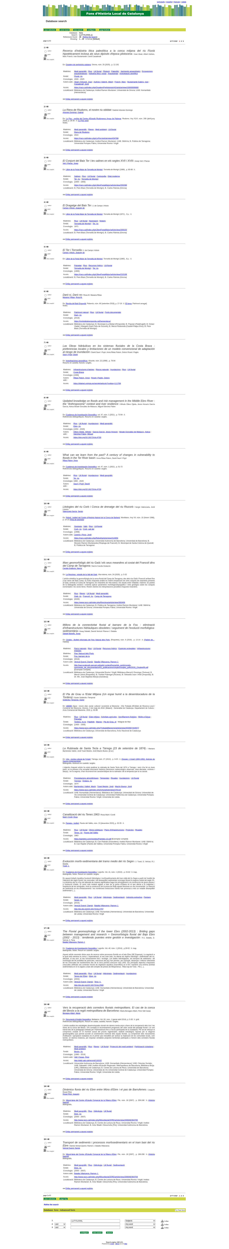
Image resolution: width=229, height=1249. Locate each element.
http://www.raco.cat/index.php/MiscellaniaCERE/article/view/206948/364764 (106, 1177)
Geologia (78, 526)
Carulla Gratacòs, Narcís (72, 568)
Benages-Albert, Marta (71, 1013)
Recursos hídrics (96, 265)
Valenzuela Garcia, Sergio (73, 511)
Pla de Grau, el (110, 722)
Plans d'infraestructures (114, 830)
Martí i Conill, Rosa (70, 817)
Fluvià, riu (78, 76)
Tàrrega (77, 781)
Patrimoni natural (81, 312)
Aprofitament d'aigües (127, 717)
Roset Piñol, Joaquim (71, 1094)
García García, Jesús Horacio (105, 432)
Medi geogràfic (80, 71)
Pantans (147, 897)
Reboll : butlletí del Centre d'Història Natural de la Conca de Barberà (93, 518)
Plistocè (106, 71)
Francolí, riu (88, 596)
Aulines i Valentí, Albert (103, 82)
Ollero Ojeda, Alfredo (82, 432)
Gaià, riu (77, 596)
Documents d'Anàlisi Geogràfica (78, 1019)
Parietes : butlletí (72, 823)
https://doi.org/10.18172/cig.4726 (87, 489)
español (169, 2)
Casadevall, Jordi (81, 84)
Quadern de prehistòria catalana (78, 65)
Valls (85, 526)
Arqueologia (113, 73)
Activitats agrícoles (109, 717)
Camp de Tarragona (103, 596)
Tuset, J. (66, 866)
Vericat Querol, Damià (83, 662)
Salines (77, 176)
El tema (129, 304)
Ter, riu (77, 179)
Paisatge (78, 265)
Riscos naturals (102, 369)
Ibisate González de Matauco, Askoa (134, 432)
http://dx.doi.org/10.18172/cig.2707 (88, 909)
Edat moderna (114, 176)
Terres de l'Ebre (80, 976)
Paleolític (115, 71)
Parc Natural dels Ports (84, 653)
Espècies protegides (127, 648)
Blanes (99, 722)
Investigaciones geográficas (76, 361)
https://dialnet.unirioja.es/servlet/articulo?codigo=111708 (97, 383)
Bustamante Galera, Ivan (137, 82)
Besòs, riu (78, 1051)
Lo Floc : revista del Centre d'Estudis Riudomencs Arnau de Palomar (93, 119)
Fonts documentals (113, 312)
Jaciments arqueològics (130, 71)
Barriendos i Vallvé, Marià (85, 786)
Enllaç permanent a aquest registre (79, 99)
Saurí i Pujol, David (70, 355)
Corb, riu (77, 529)
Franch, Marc (120, 82)
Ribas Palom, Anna (81, 378)
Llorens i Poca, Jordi (82, 535)
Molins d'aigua (144, 717)
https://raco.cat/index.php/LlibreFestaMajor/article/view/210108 (100, 274)
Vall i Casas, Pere (81, 1057)
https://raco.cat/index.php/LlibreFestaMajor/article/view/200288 (100, 185)
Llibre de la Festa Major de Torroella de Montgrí (84, 170)
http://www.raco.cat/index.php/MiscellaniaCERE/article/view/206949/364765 (106, 1120)
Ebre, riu (77, 426)
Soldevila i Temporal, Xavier (73, 700)
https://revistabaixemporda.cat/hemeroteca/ (92, 321)
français (177, 2)
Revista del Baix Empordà (76, 304)
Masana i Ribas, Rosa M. (72, 297)
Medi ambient (101, 129)
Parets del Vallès (91, 833)
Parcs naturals (80, 648)
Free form (181, 1210)
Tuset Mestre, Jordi (105, 786)
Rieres (91, 129)
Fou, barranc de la (82, 656)
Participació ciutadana (144, 1046)
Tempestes (104, 778)
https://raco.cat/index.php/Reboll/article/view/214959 (96, 538)
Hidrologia (107, 897)
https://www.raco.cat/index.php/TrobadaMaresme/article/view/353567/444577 (106, 728)
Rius (90, 71)
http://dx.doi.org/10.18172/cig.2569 (88, 985)
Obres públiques (96, 830)
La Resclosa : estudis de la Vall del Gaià (81, 575)
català (183, 2)
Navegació (93, 221)
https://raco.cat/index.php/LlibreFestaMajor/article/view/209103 (100, 230)
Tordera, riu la (80, 722)
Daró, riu (77, 315)
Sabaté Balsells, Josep (71, 634)
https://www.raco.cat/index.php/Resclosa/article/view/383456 (99, 602)
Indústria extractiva (134, 897)
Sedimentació (119, 897)
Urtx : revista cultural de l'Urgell (78, 759)
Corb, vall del (88, 529)
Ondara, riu (87, 781)
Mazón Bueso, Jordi (123, 786)
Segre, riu (78, 900)
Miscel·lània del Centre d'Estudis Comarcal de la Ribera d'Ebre (91, 1100)
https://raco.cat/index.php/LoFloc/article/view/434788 (96, 138)
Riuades (114, 778)
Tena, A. (97, 982)
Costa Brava (78, 372)
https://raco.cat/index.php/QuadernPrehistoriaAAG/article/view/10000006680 (106, 87)
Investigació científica (129, 73)
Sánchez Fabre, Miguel (83, 434)
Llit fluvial (97, 71)
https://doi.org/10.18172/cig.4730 (87, 437)
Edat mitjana (94, 717)
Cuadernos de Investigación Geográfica (81, 415)
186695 (69, 706)
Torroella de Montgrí (89, 179)
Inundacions (115, 369)
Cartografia (101, 176)
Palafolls (90, 722)
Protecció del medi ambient (121, 1046)
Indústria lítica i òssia (97, 73)
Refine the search (90, 37)
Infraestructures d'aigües (83, 369)
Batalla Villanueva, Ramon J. (106, 662)
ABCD (117, 1244)
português (161, 2)
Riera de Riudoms (81, 132)
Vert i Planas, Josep (70, 163)
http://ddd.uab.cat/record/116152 (88, 1060)
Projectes (130, 830)
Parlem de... (149, 640)
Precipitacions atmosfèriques (86, 778)
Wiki (125, 1244)
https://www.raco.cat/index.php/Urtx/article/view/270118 (97, 790)
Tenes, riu (78, 833)
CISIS (112, 1244)
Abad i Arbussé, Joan (83, 82)
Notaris (103, 221)
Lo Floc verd (83, 121)
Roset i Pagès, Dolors (100, 378)
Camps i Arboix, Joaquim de (74, 208)
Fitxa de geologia (77, 520)
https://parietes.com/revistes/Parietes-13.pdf (92, 839)
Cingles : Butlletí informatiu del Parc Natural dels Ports (88, 640)
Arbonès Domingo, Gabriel (73, 112)
